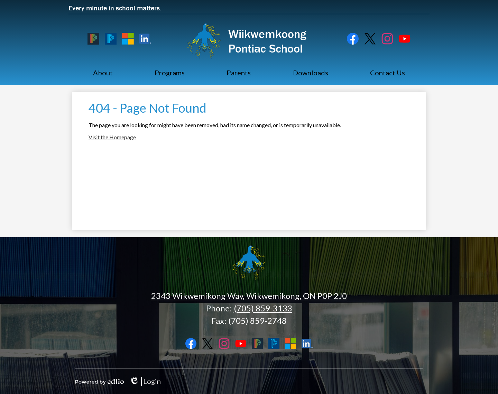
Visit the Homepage (112, 137)
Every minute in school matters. (115, 7)
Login (145, 381)
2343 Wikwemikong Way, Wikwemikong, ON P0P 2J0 (249, 296)
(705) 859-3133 (263, 308)
